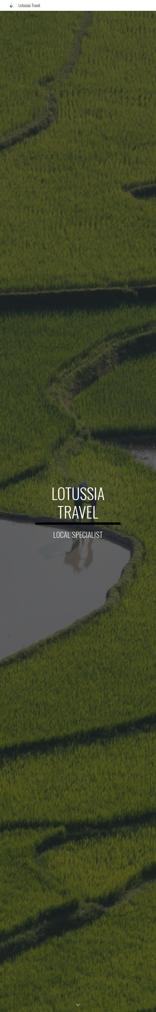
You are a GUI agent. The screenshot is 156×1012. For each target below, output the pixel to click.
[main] (78, 504)
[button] (78, 1005)
